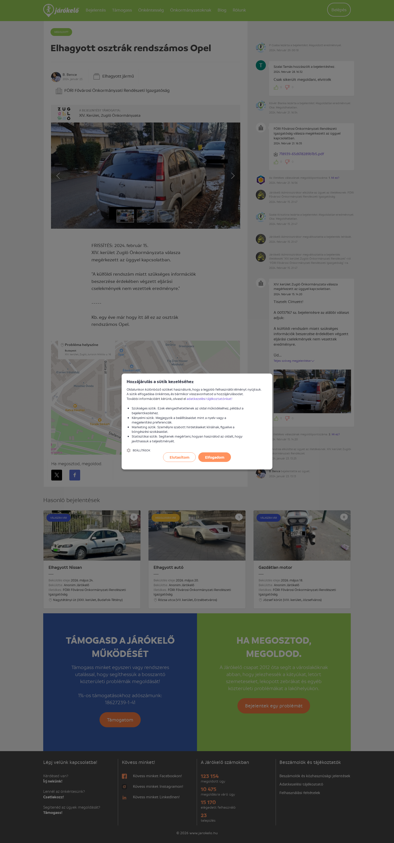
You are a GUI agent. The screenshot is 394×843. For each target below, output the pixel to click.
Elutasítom (179, 457)
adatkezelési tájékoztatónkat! (209, 398)
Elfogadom (214, 457)
